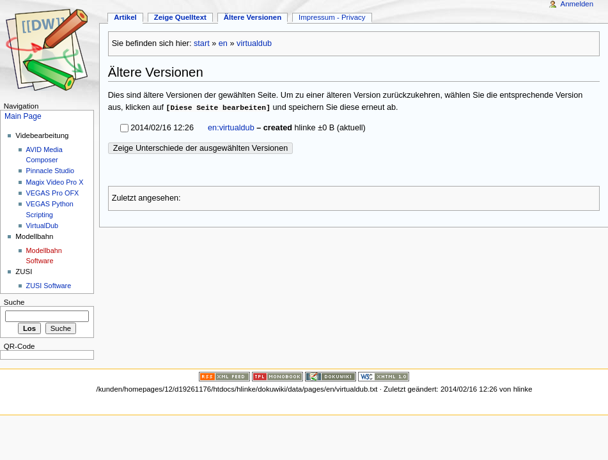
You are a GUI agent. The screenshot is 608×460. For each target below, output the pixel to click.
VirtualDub (42, 225)
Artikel (125, 17)
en (223, 43)
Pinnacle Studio (50, 170)
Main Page (23, 116)
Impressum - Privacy (332, 17)
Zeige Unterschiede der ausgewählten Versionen (200, 148)
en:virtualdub (231, 127)
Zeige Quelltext (180, 17)
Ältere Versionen (252, 17)
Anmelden (577, 4)
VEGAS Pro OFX (52, 193)
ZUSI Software (49, 285)
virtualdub (254, 43)
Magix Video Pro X (55, 182)
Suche (14, 302)
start (202, 43)
